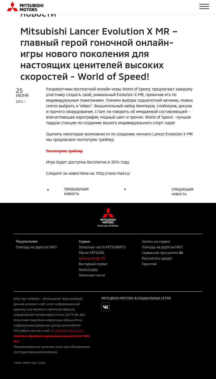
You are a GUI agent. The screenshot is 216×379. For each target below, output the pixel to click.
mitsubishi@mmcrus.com (66, 330)
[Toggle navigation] (204, 6)
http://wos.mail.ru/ (113, 173)
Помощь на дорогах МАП (36, 247)
